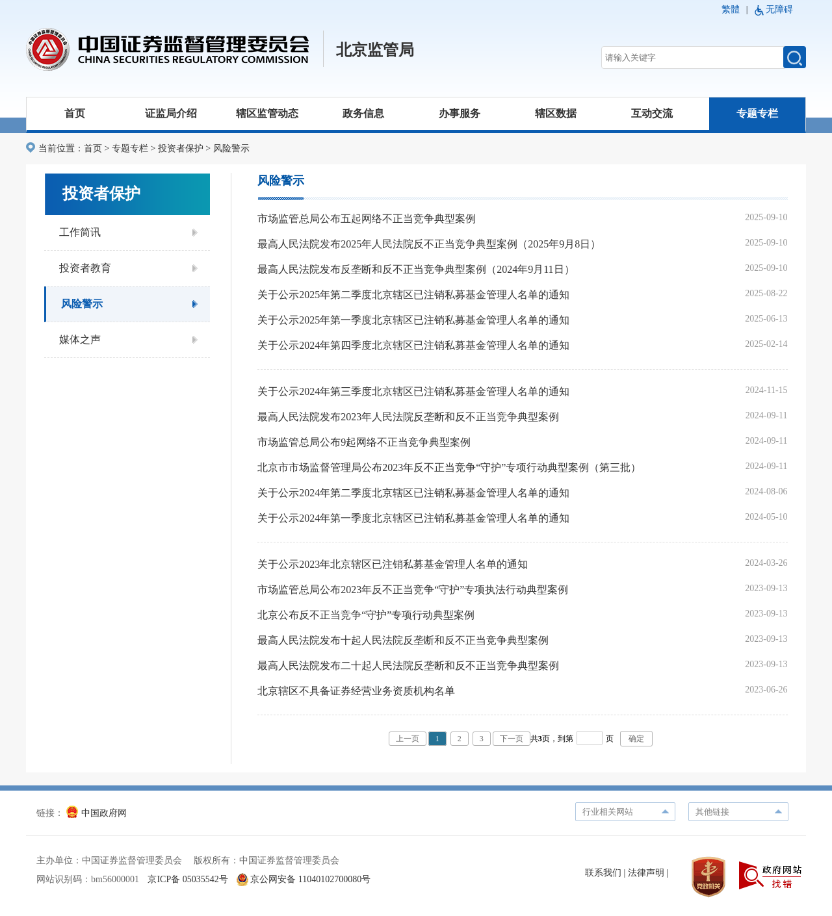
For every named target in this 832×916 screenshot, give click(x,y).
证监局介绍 (171, 113)
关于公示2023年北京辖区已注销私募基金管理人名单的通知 (392, 564)
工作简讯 (80, 232)
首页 (74, 113)
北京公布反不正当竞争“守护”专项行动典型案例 (365, 614)
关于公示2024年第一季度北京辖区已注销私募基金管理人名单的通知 (413, 518)
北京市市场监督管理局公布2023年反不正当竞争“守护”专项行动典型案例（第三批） (449, 467)
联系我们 (603, 873)
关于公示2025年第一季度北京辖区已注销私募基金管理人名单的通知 (413, 319)
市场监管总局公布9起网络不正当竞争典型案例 (364, 442)
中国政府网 (96, 813)
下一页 (511, 738)
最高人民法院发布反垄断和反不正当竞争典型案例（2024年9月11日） (415, 269)
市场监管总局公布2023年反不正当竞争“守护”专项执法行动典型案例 (412, 589)
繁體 (731, 9)
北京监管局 (375, 50)
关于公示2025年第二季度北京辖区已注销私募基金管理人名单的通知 (413, 294)
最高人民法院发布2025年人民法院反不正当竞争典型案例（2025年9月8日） (429, 243)
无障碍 (779, 9)
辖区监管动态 (267, 113)
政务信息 (363, 113)
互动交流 (652, 113)
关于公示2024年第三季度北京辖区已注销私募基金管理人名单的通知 (413, 391)
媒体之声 (80, 339)
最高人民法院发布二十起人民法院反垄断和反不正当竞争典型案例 (408, 665)
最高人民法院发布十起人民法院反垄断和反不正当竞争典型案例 (403, 640)
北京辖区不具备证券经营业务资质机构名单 (356, 690)
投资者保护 (180, 148)
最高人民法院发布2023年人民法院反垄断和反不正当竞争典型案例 (408, 416)
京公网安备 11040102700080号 (303, 879)
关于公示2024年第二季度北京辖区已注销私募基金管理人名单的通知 (413, 492)
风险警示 (231, 148)
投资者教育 (85, 268)
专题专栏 (757, 113)
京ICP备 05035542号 (188, 879)
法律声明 (646, 873)
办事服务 (459, 113)
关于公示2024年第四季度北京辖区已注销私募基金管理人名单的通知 (413, 345)
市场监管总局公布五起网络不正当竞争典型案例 (366, 218)
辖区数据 (556, 113)
